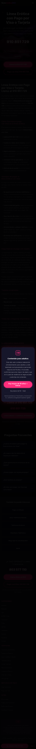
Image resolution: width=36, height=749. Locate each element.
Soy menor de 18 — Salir (18, 391)
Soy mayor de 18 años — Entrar (18, 384)
